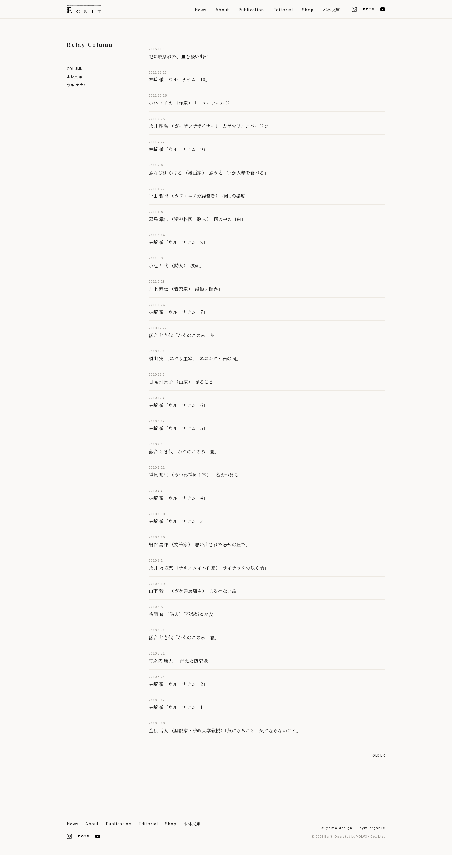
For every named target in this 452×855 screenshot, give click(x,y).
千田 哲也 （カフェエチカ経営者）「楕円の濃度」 (199, 195)
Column (75, 68)
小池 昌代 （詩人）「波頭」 (176, 265)
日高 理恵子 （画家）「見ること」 (183, 381)
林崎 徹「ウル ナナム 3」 (178, 521)
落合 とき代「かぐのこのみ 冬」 (184, 335)
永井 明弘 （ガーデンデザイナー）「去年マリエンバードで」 (211, 126)
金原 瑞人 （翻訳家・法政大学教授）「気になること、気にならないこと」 (225, 730)
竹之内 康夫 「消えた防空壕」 (180, 660)
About (222, 9)
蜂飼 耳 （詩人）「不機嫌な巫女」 (183, 614)
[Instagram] (354, 9)
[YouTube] (382, 9)
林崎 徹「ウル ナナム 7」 (178, 312)
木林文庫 (331, 9)
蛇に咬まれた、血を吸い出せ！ (181, 56)
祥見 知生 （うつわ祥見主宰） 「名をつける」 (196, 474)
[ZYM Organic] (372, 827)
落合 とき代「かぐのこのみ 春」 (184, 637)
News (200, 9)
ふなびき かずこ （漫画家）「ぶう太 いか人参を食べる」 (209, 172)
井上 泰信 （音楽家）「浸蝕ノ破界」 (186, 289)
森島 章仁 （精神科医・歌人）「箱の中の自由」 (197, 219)
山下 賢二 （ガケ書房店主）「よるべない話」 (195, 591)
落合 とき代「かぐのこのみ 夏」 (184, 451)
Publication (251, 9)
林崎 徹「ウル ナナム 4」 (178, 498)
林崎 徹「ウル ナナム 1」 (178, 707)
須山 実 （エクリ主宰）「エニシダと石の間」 (195, 358)
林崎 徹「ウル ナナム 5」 (178, 428)
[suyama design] (337, 827)
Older (378, 755)
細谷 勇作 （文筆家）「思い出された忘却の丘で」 (199, 544)
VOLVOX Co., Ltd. (370, 836)
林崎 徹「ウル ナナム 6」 (178, 405)
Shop (307, 9)
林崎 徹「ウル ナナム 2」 (178, 684)
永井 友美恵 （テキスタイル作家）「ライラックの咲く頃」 (209, 568)
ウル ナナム (77, 84)
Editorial (283, 9)
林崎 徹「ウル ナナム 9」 (178, 149)
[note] (368, 9)
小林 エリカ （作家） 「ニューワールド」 (191, 103)
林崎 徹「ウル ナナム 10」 (179, 79)
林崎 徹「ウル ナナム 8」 (178, 242)
